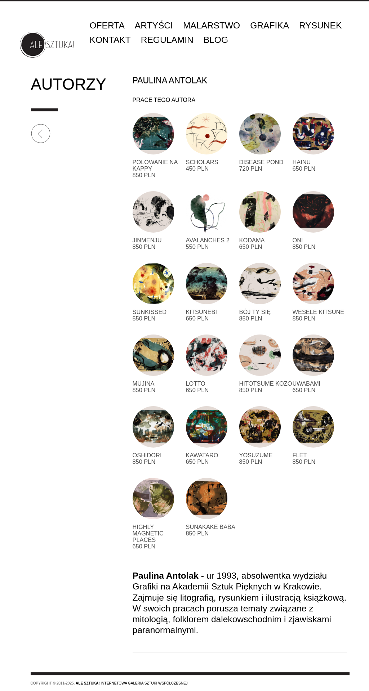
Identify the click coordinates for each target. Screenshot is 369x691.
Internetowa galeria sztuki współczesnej (132, 683)
